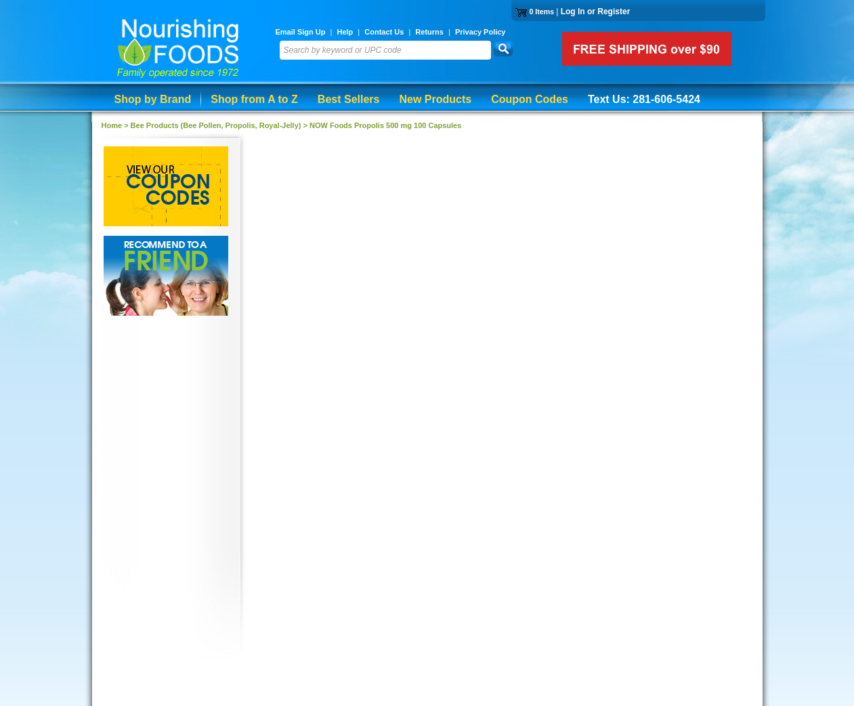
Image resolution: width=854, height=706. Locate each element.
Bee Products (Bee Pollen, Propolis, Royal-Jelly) (216, 125)
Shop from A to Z (254, 99)
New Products (435, 99)
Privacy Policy (480, 32)
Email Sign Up (301, 32)
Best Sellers (349, 99)
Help (345, 32)
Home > (116, 125)
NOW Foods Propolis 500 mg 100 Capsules (385, 125)
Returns (429, 32)
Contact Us (384, 32)
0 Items (541, 11)
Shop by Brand (153, 99)
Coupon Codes (529, 99)
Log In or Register (596, 11)
